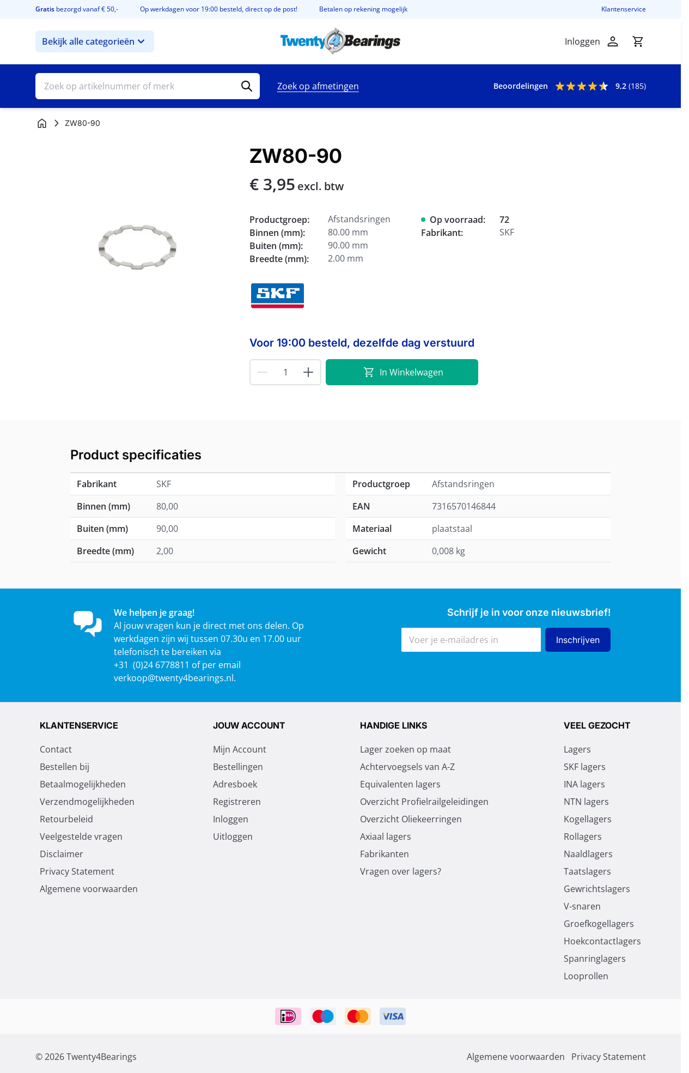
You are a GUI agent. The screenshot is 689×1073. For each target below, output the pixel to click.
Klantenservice (623, 9)
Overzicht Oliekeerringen (411, 819)
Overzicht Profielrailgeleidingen (424, 801)
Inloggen (230, 819)
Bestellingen (238, 766)
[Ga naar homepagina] (41, 123)
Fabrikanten (384, 853)
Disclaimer (61, 853)
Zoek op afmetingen (318, 86)
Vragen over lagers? (400, 871)
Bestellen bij (64, 766)
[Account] (613, 41)
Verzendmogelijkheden (87, 801)
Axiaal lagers (385, 836)
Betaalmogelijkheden (83, 784)
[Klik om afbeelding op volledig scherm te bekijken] (137, 247)
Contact (56, 749)
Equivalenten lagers (400, 784)
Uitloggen (233, 836)
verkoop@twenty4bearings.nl (174, 678)
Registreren (237, 801)
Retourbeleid (66, 819)
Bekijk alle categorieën (95, 41)
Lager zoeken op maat (405, 749)
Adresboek (235, 784)
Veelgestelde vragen (81, 836)
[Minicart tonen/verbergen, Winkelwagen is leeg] (638, 41)
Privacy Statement (77, 871)
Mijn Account (239, 749)
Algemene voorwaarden (89, 888)
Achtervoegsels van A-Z (407, 766)
